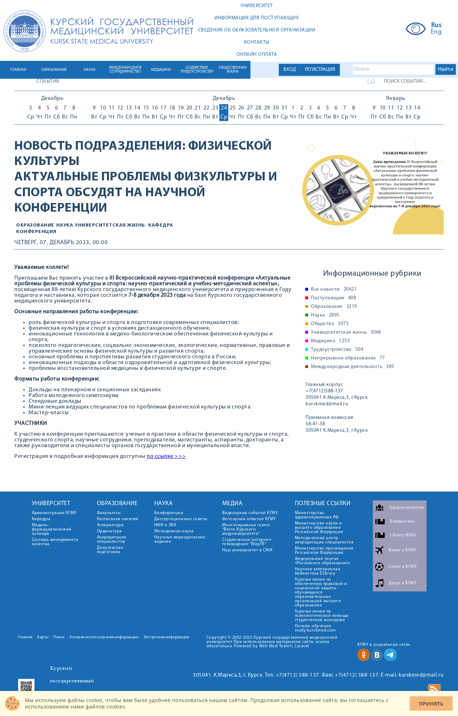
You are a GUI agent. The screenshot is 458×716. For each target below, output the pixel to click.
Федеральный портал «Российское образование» (323, 561)
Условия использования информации (103, 637)
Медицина (330, 341)
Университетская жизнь (110, 225)
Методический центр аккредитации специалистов (324, 540)
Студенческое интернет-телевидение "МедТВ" (247, 542)
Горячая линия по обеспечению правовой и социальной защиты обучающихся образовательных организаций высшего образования (321, 592)
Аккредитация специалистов (111, 539)
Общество (330, 323)
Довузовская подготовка (110, 550)
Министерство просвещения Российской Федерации (324, 550)
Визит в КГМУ (402, 550)
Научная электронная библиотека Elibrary (317, 571)
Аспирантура (110, 525)
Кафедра (160, 225)
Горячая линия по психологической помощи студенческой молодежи (322, 615)
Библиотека (402, 521)
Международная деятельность (352, 366)
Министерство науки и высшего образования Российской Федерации (319, 527)
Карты (43, 637)
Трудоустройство (337, 349)
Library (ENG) (403, 535)
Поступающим (333, 298)
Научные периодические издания (179, 539)
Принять (431, 703)
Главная (25, 637)
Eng (436, 32)
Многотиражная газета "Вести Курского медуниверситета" (246, 529)
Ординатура (109, 531)
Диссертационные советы (181, 519)
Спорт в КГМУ (402, 567)
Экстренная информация (166, 637)
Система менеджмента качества (55, 542)
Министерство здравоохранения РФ (317, 515)
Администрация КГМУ (54, 513)
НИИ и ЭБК (165, 525)
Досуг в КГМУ (402, 583)
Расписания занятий (117, 519)
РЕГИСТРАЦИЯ (320, 69)
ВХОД (289, 69)
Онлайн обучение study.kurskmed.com (315, 628)
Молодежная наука (174, 531)
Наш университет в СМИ (247, 550)
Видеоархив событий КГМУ (250, 513)
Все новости (334, 289)
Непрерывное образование (348, 358)
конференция (36, 231)
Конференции (169, 513)
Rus (436, 26)
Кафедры (41, 519)
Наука (64, 225)
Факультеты (109, 513)
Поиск (59, 637)
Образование (35, 225)
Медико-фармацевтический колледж (52, 529)
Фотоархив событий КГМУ (249, 519)
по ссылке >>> (166, 456)
